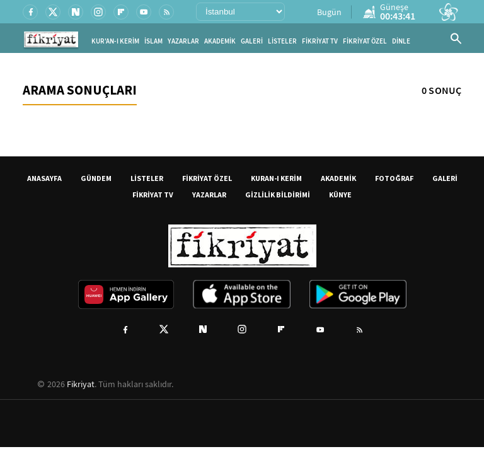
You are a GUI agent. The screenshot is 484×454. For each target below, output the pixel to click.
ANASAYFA (44, 178)
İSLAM (153, 41)
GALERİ (252, 41)
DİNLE (401, 41)
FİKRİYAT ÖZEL (365, 41)
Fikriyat (81, 384)
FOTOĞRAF (394, 178)
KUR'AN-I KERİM (115, 41)
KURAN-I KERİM (276, 178)
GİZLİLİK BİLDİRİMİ (277, 194)
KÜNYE (340, 194)
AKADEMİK (220, 41)
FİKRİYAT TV (320, 41)
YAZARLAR (183, 41)
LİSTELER (282, 41)
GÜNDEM (96, 178)
